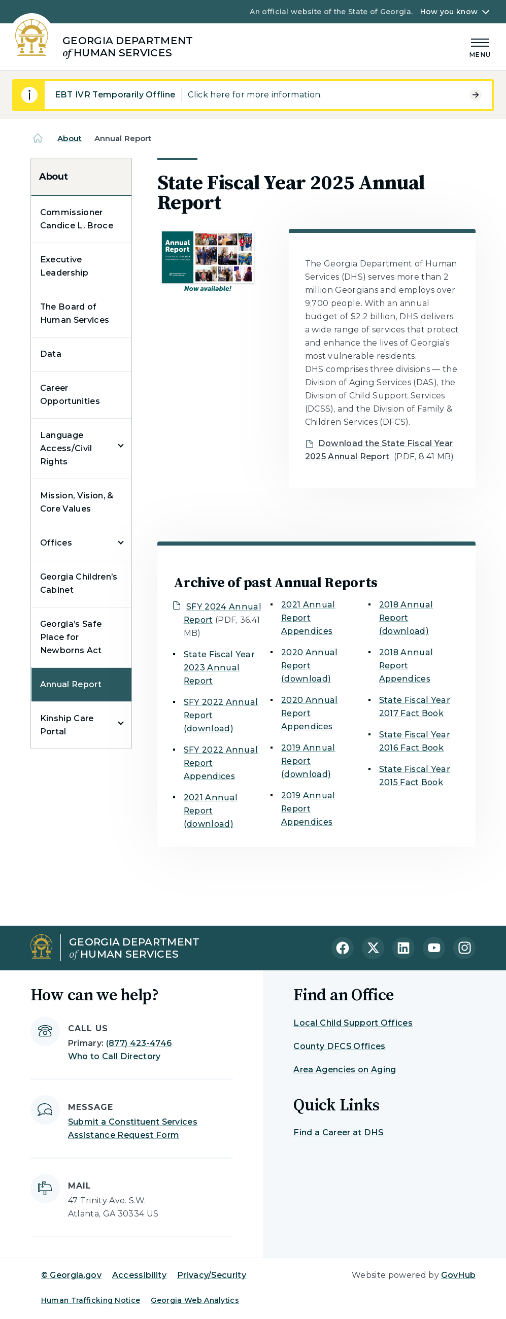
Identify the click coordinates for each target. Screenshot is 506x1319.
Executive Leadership (64, 266)
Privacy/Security (211, 1275)
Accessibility (139, 1275)
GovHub (458, 1275)
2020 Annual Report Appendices (309, 713)
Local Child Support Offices (353, 1023)
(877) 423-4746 (139, 1043)
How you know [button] (449, 12)
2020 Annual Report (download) (309, 666)
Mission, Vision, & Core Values (77, 502)
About (69, 138)
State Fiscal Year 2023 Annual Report (219, 668)
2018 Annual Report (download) (406, 618)
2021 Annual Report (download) (211, 811)
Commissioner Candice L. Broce (76, 219)
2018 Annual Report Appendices (406, 666)
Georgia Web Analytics (195, 1300)
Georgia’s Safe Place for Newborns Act (71, 637)
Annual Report (71, 684)
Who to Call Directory (114, 1056)
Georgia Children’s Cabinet (79, 583)
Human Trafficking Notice (91, 1300)
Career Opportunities (70, 394)
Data (50, 354)
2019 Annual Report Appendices (308, 809)
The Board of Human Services (74, 313)
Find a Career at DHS (338, 1132)
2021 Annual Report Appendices (308, 618)
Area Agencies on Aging (344, 1069)
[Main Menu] (480, 46)
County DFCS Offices (339, 1046)
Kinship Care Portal (67, 725)
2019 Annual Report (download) (308, 761)
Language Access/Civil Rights (66, 448)
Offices (56, 543)
